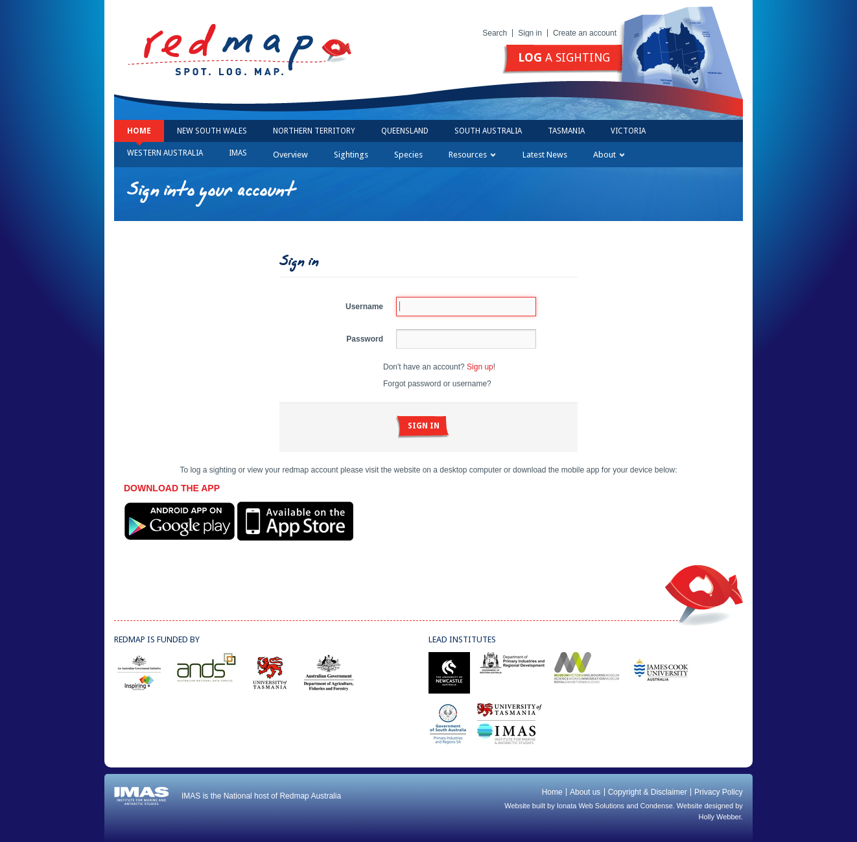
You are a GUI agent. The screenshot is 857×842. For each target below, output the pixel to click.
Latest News (544, 154)
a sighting (564, 57)
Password (364, 339)
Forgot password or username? (437, 383)
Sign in (530, 33)
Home (139, 130)
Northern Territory (314, 130)
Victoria (628, 130)
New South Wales (212, 130)
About (608, 154)
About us (585, 792)
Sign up (480, 366)
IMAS (238, 153)
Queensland (404, 130)
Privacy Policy (718, 792)
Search (494, 33)
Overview (290, 154)
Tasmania (566, 130)
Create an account (584, 33)
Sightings (351, 154)
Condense (656, 806)
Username (364, 306)
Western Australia (165, 153)
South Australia (488, 130)
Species (408, 154)
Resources (472, 154)
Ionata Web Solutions (590, 806)
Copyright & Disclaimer (647, 792)
